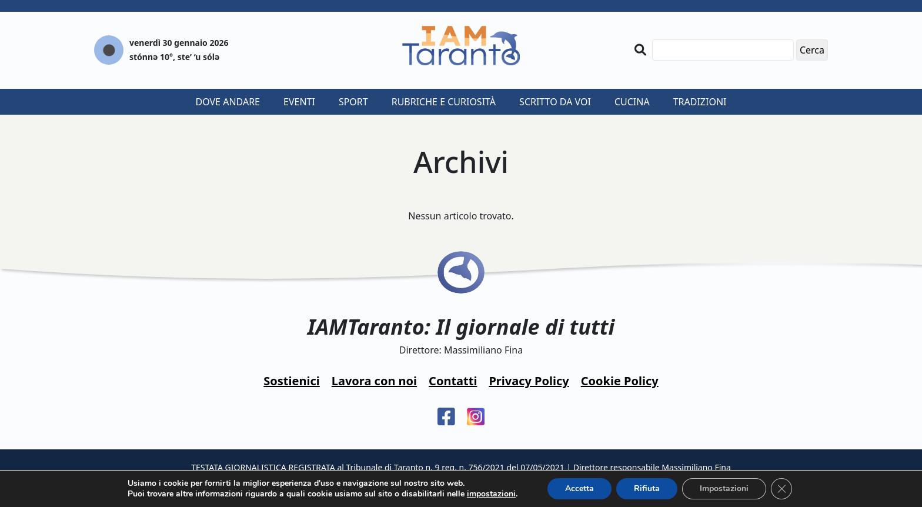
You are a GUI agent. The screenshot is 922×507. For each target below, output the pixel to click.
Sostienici (291, 381)
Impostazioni (724, 488)
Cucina (632, 101)
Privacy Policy (529, 381)
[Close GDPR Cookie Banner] (781, 488)
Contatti (453, 381)
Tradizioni (700, 101)
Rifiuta (647, 488)
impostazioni (491, 494)
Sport (353, 101)
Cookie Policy (620, 381)
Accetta (579, 488)
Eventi (299, 101)
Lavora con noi (374, 381)
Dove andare (228, 101)
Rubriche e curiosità (444, 101)
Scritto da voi (555, 101)
